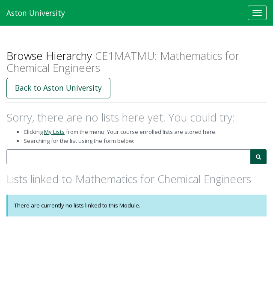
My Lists (54, 132)
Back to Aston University (58, 88)
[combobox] (128, 156)
